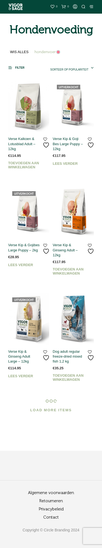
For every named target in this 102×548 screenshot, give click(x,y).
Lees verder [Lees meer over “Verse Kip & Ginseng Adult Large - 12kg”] (20, 376)
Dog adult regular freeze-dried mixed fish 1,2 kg (67, 356)
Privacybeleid (51, 509)
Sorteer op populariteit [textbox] (69, 69)
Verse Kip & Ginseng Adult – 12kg (65, 250)
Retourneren (51, 501)
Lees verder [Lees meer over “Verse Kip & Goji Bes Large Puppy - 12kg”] (65, 164)
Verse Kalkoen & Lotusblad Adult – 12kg (21, 144)
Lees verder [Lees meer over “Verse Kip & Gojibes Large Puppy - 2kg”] (20, 265)
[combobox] (68, 68)
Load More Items (51, 410)
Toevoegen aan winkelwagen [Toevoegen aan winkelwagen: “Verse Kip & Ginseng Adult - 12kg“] (68, 271)
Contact (51, 517)
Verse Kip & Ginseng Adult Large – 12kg (19, 356)
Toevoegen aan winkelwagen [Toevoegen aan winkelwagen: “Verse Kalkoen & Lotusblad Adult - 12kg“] (23, 165)
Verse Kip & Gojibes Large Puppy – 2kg (24, 247)
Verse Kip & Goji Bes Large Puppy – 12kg (68, 144)
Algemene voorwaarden (51, 493)
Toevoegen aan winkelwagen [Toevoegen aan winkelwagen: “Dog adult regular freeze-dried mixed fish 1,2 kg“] (68, 377)
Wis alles (19, 52)
